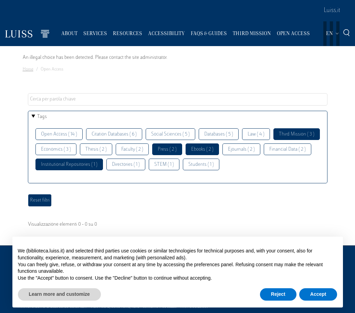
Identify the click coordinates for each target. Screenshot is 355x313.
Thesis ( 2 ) (96, 149)
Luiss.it (332, 11)
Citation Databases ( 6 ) (114, 134)
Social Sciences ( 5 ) (170, 134)
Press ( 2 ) (167, 149)
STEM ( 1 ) (164, 164)
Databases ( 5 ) (218, 134)
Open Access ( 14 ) (59, 134)
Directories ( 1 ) (126, 164)
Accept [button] (318, 294)
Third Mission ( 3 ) (296, 134)
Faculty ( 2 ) (132, 149)
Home (28, 69)
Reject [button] (278, 294)
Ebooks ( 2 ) (202, 149)
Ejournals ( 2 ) (241, 149)
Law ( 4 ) (256, 134)
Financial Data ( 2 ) (287, 149)
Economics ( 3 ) (56, 149)
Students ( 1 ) (201, 164)
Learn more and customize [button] (59, 294)
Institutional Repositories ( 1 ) (69, 164)
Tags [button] (42, 116)
